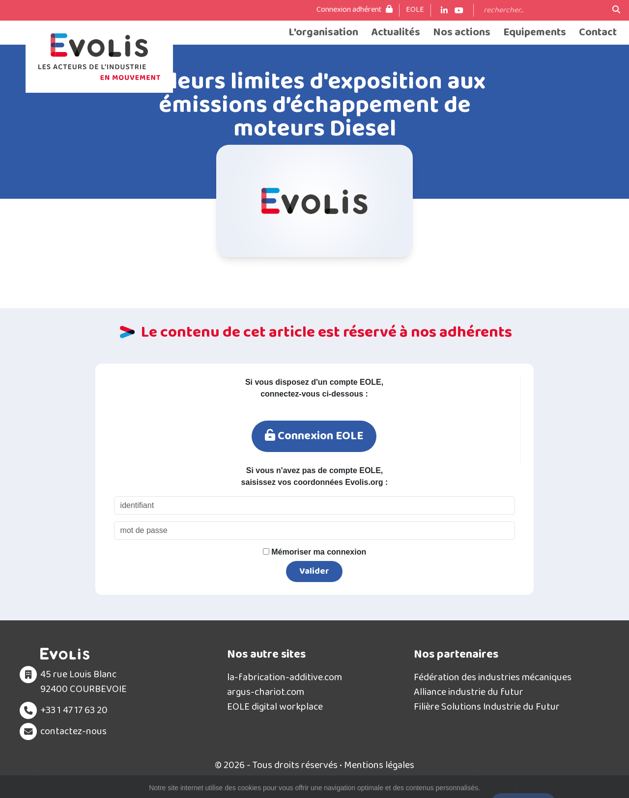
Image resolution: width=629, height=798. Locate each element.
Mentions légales (379, 765)
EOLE (415, 10)
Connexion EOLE (314, 436)
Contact (598, 33)
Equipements (534, 33)
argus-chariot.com (265, 692)
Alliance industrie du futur (468, 692)
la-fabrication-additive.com (284, 677)
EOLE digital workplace (275, 707)
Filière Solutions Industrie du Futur (487, 707)
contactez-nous (73, 731)
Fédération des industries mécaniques (493, 677)
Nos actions (461, 33)
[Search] (543, 10)
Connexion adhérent (354, 10)
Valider (314, 571)
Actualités (395, 33)
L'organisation (323, 33)
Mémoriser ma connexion (314, 552)
